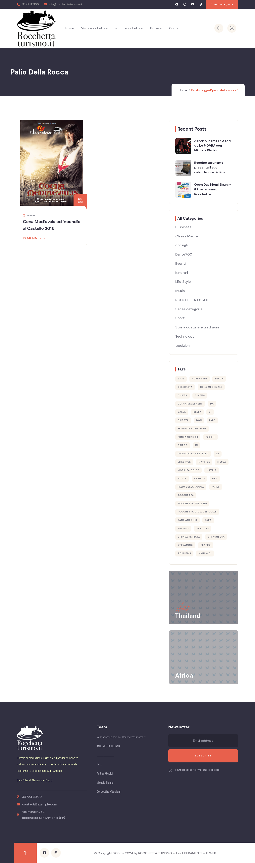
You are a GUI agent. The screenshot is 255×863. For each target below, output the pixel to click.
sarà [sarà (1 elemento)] (208, 520)
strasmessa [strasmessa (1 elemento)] (216, 536)
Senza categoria (188, 309)
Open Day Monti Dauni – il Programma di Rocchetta (212, 189)
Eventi (180, 263)
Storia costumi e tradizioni (197, 327)
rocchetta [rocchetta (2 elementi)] (186, 495)
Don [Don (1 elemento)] (199, 420)
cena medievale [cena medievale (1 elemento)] (211, 387)
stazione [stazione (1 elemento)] (202, 528)
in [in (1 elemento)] (196, 445)
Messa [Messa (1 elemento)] (221, 461)
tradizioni (182, 345)
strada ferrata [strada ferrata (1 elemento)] (189, 536)
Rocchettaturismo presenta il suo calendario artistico (209, 167)
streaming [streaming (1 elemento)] (185, 545)
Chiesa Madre (186, 236)
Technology (184, 336)
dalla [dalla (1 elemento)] (182, 411)
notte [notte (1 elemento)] (182, 478)
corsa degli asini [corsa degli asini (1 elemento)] (190, 403)
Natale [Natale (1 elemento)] (212, 470)
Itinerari (181, 272)
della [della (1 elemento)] (197, 411)
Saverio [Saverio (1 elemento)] (183, 528)
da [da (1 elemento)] (212, 403)
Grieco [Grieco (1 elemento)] (183, 445)
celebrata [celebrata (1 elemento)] (185, 387)
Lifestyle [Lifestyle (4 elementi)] (184, 461)
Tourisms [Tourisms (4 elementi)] (184, 553)
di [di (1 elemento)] (210, 411)
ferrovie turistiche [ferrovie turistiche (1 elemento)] (192, 428)
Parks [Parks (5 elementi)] (216, 486)
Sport (180, 318)
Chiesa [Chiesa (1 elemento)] (182, 395)
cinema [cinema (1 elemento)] (200, 395)
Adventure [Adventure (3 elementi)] (199, 378)
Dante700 (183, 254)
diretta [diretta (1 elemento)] (183, 420)
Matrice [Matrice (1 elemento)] (204, 461)
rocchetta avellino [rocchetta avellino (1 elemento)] (192, 503)
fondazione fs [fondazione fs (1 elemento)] (188, 437)
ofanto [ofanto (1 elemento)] (199, 478)
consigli (181, 245)
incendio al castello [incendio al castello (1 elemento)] (193, 453)
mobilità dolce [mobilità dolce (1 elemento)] (188, 470)
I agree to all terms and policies (197, 770)
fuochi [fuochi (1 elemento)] (210, 437)
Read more (32, 238)
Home (182, 90)
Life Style (183, 281)
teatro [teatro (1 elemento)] (205, 545)
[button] (222, 4)
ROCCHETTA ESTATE (192, 300)
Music (180, 290)
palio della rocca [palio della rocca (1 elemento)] (191, 486)
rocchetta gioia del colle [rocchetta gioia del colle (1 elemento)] (197, 511)
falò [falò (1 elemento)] (212, 420)
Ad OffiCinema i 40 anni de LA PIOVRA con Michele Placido (212, 145)
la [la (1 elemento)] (217, 453)
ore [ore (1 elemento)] (214, 478)
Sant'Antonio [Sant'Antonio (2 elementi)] (187, 520)
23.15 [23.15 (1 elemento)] (181, 378)
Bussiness (183, 227)
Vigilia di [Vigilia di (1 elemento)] (205, 553)
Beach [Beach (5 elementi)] (219, 378)
